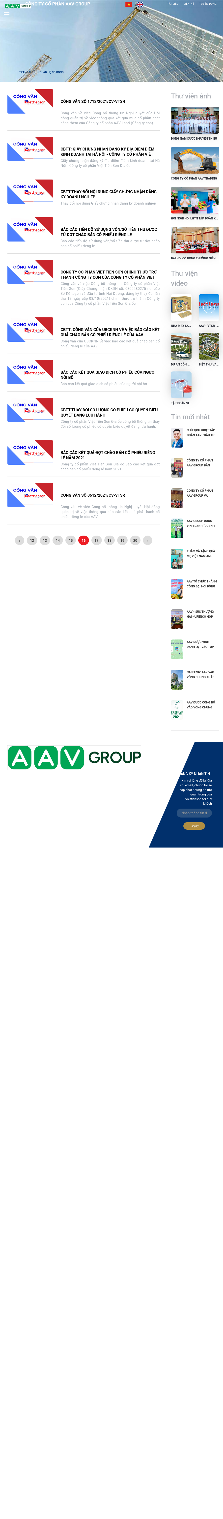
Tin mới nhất (190, 417)
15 (71, 541)
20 (135, 541)
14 (58, 541)
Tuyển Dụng (208, 3)
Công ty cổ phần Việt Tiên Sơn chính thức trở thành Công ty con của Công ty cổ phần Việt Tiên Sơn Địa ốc (109, 277)
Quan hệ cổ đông (52, 72)
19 (122, 541)
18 (110, 541)
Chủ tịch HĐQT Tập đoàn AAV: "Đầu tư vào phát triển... (201, 435)
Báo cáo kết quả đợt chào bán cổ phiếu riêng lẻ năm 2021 (108, 455)
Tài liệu (173, 3)
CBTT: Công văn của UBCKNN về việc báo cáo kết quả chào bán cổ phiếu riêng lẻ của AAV (110, 332)
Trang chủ (26, 72)
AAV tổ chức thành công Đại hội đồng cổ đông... (202, 586)
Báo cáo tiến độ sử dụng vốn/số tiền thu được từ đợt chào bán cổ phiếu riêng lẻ (109, 232)
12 (32, 541)
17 (97, 541)
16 (83, 541)
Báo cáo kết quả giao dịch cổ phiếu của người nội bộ (108, 375)
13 (45, 541)
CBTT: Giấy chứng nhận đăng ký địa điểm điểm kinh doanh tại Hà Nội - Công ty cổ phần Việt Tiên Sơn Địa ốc (108, 154)
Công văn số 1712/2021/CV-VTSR (93, 101)
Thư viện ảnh (191, 96)
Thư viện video (184, 278)
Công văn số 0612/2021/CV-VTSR (93, 495)
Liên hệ (189, 3)
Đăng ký (194, 826)
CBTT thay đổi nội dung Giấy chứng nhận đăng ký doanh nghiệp (109, 194)
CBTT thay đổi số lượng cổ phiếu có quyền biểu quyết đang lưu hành (109, 413)
